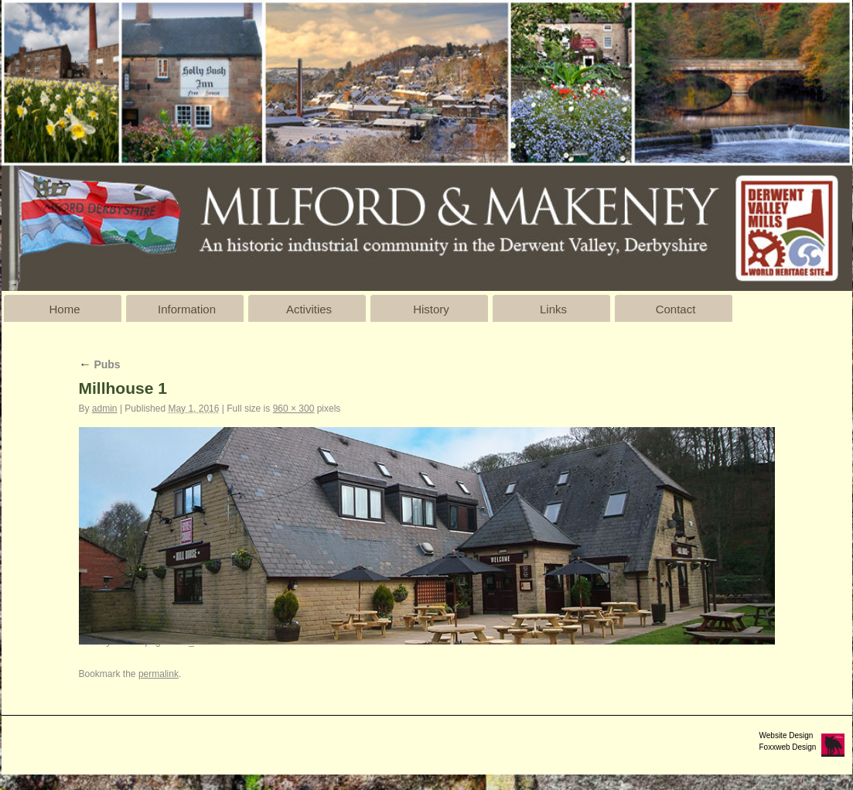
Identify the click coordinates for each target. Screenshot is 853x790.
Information (187, 309)
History (431, 309)
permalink (158, 674)
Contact (676, 309)
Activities (309, 309)
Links (553, 309)
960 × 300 (294, 408)
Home (64, 309)
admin (105, 408)
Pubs (100, 364)
